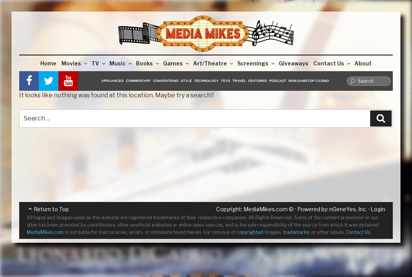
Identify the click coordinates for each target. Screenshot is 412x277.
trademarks (296, 232)
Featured (257, 81)
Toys (225, 81)
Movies (74, 63)
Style (186, 81)
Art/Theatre (213, 63)
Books (148, 63)
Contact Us (332, 63)
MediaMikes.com (265, 209)
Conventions (166, 81)
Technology (206, 81)
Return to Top (51, 209)
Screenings (256, 63)
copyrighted (250, 232)
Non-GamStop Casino (308, 81)
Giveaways (293, 63)
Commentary (138, 81)
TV (98, 63)
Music (121, 63)
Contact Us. (358, 232)
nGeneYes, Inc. (348, 209)
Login (378, 209)
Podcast (277, 81)
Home (48, 63)
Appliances (112, 81)
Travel (239, 81)
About (363, 63)
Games (176, 63)
